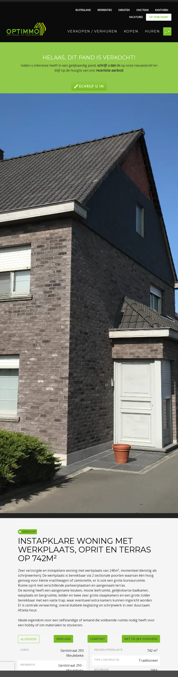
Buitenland (83, 10)
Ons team (142, 10)
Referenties (104, 10)
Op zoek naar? (158, 17)
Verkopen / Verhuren (92, 31)
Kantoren (161, 10)
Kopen (131, 31)
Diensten (124, 10)
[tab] (28, 639)
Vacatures (136, 17)
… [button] (166, 31)
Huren (152, 31)
